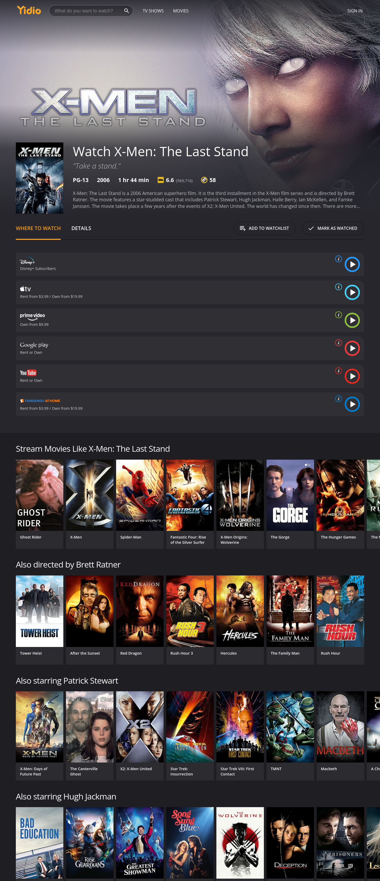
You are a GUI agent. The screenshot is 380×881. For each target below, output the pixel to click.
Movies (181, 11)
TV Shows (153, 11)
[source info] (337, 258)
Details (81, 228)
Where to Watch (38, 228)
